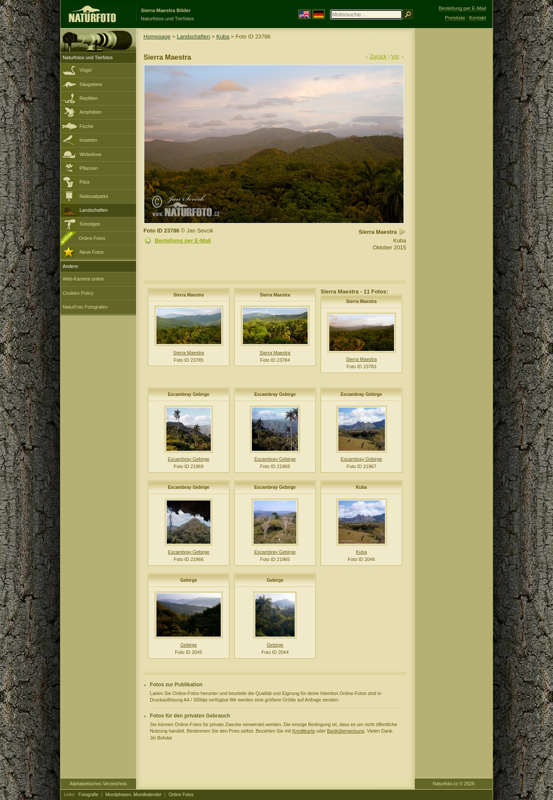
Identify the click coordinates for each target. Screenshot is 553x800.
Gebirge (188, 580)
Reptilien (88, 98)
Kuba (222, 36)
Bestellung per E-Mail (183, 240)
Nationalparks (93, 196)
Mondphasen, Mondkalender (133, 794)
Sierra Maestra (188, 295)
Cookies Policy (78, 293)
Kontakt (477, 17)
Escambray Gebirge (188, 394)
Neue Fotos (91, 252)
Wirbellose (90, 154)
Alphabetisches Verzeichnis (98, 783)
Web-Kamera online (83, 278)
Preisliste (455, 17)
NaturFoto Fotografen (85, 306)
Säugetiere (90, 84)
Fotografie (89, 794)
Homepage (157, 36)
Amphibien (90, 112)
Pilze (84, 182)
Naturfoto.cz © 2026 (454, 783)
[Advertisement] (453, 166)
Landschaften (93, 210)
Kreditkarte (303, 730)
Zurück (378, 56)
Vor (395, 56)
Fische (86, 126)
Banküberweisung (345, 730)
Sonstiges (89, 223)
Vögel (85, 70)
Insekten (88, 140)
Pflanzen (88, 168)
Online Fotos (92, 238)
